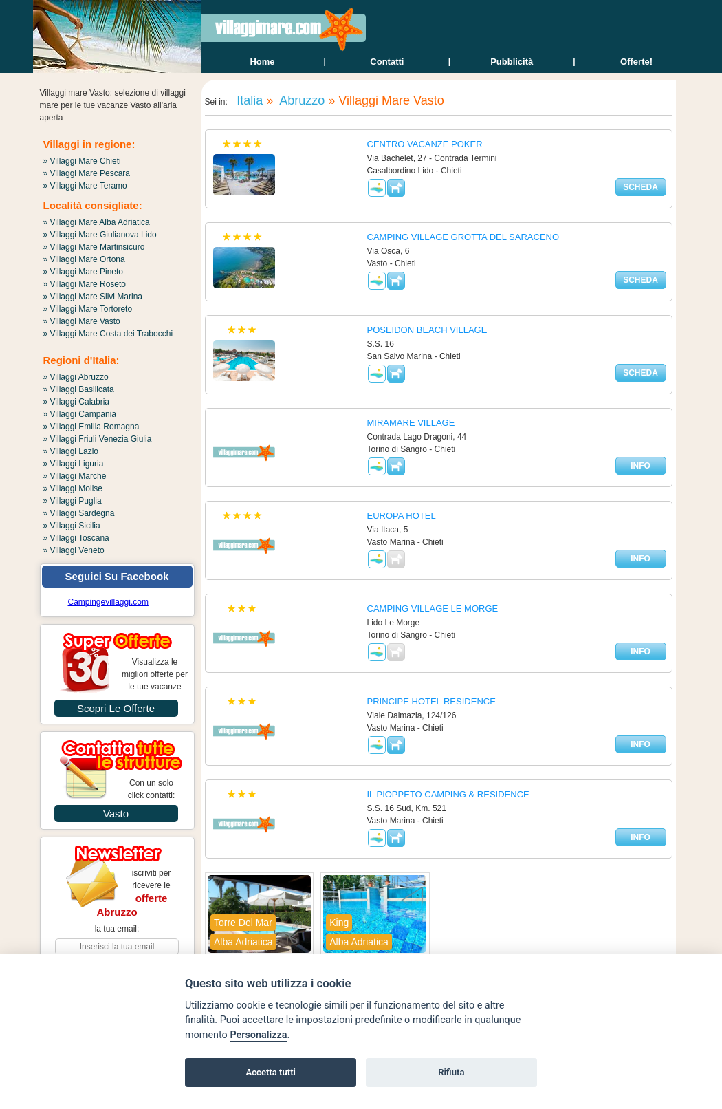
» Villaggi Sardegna (79, 513)
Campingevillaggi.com (108, 602)
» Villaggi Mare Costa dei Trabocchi (108, 333)
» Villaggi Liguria (73, 464)
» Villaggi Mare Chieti (82, 161)
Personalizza (258, 1035)
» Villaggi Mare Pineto (83, 272)
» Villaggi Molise (73, 488)
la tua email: (117, 929)
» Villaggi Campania (80, 414)
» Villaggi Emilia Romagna (91, 426)
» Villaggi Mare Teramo (85, 186)
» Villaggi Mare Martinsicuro (94, 247)
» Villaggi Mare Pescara (87, 173)
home (262, 61)
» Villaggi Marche (75, 476)
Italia (248, 100)
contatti (387, 61)
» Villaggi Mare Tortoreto (88, 309)
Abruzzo (300, 100)
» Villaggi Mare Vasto (81, 321)
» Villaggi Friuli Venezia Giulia (97, 439)
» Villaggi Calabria (76, 402)
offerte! (636, 61)
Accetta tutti (270, 1072)
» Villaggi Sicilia (71, 525)
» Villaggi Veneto (74, 550)
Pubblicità (511, 61)
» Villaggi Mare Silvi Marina (93, 296)
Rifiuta (451, 1072)
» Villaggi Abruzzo (76, 377)
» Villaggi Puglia (72, 501)
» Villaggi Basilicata (78, 389)
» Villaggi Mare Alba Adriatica (96, 222)
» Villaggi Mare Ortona (84, 259)
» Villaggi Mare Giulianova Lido (100, 234)
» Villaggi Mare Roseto (85, 284)
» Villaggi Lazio (71, 451)
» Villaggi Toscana (76, 538)
